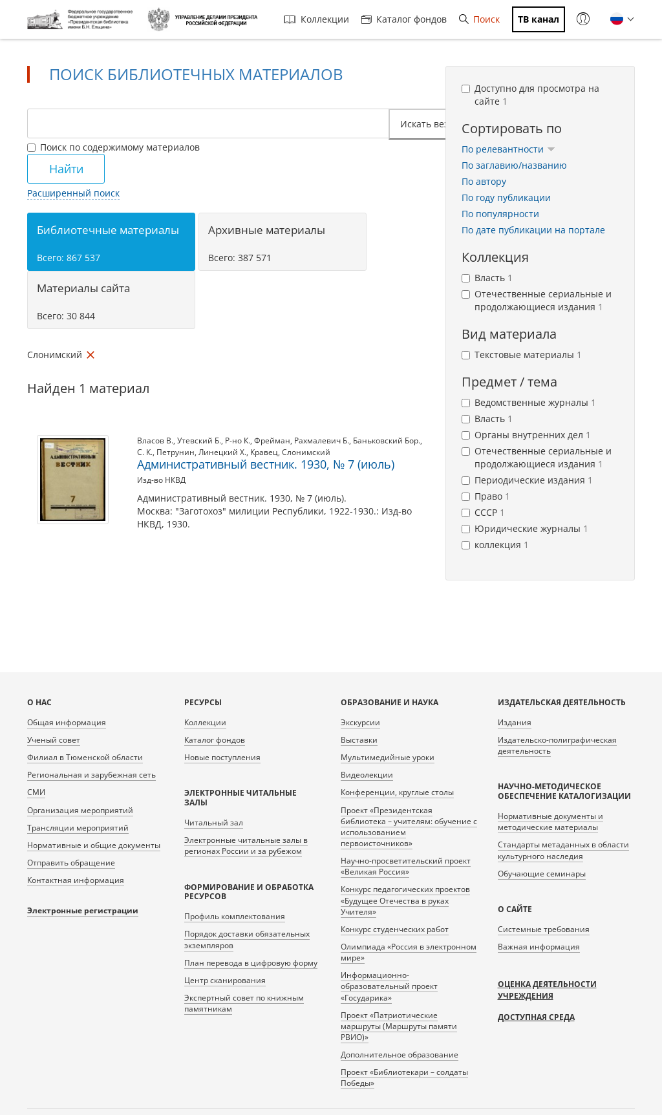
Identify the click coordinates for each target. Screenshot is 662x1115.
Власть (487, 277)
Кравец (264, 452)
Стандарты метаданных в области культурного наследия (563, 850)
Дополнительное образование (399, 1054)
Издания (514, 722)
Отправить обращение (71, 862)
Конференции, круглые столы (397, 792)
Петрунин (175, 452)
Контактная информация (75, 880)
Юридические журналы (525, 528)
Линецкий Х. (222, 452)
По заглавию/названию (514, 165)
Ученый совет (53, 739)
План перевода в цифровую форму (250, 962)
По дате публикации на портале (533, 230)
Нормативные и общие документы (93, 845)
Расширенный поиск (73, 193)
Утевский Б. (199, 440)
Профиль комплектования (234, 916)
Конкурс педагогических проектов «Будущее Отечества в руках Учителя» (405, 900)
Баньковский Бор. (386, 440)
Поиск (479, 19)
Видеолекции (367, 774)
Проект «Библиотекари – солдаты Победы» (404, 1077)
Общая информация (66, 722)
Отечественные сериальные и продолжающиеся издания (537, 300)
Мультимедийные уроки (387, 757)
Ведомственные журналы (529, 402)
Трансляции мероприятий (78, 827)
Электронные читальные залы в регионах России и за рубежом (246, 845)
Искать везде (433, 124)
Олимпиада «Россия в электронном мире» (408, 952)
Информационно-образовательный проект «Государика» (389, 986)
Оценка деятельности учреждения (547, 990)
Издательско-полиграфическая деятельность (557, 745)
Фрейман (272, 440)
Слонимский (306, 452)
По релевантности (508, 149)
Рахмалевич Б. (321, 440)
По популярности (500, 213)
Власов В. (155, 440)
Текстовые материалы (522, 354)
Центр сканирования (225, 980)
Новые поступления (222, 757)
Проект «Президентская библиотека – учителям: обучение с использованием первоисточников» (409, 827)
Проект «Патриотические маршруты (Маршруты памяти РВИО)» (399, 1026)
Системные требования (544, 929)
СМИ (36, 792)
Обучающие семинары (542, 873)
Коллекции (316, 19)
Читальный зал (213, 822)
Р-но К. (237, 440)
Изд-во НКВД (161, 479)
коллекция (495, 544)
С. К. (145, 452)
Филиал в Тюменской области (85, 757)
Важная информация (539, 946)
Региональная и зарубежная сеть (91, 774)
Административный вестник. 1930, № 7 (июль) (265, 464)
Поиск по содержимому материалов (113, 147)
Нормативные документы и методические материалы (550, 822)
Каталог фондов (404, 19)
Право (486, 496)
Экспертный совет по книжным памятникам (244, 1003)
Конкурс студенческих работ (395, 929)
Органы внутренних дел (526, 435)
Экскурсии (360, 722)
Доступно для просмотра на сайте (530, 94)
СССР (483, 512)
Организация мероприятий (80, 810)
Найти (66, 168)
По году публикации (506, 197)
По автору (484, 181)
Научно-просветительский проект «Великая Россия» (406, 866)
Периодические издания (527, 480)
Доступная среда (536, 1017)
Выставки (359, 739)
